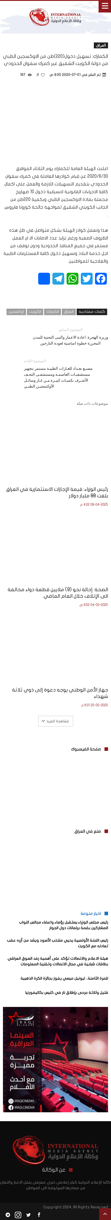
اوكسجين (16, 312)
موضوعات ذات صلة (92, 403)
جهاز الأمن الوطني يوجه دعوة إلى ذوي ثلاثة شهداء (60, 693)
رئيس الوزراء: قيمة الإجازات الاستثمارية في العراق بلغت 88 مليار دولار (57, 492)
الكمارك (52, 312)
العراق (101, 45)
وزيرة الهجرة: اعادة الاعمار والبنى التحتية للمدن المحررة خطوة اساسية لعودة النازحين (70, 336)
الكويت (35, 312)
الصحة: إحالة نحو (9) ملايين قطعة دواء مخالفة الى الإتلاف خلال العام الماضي (58, 593)
